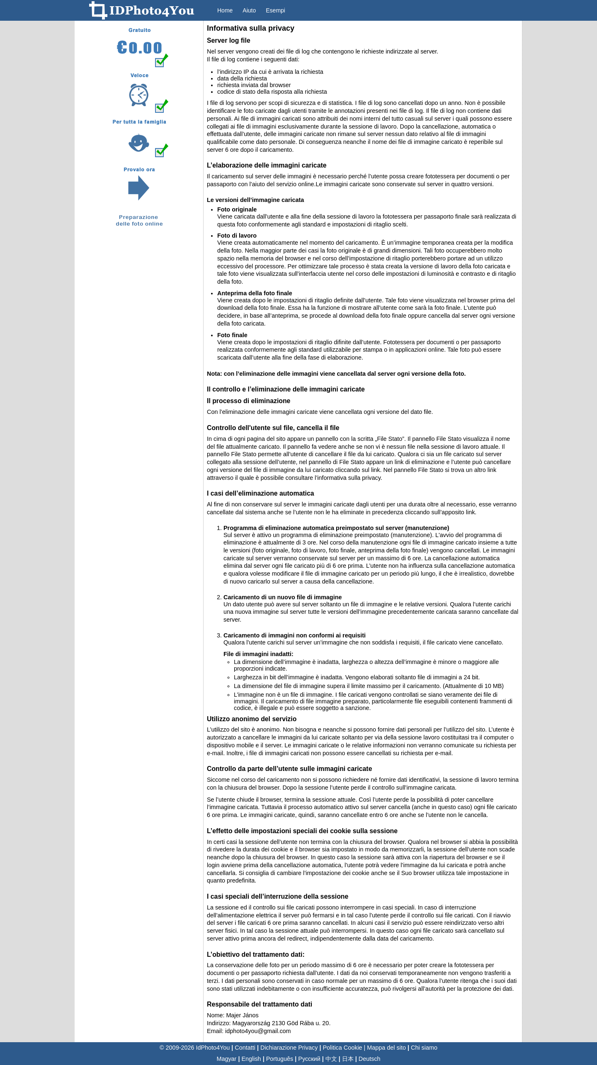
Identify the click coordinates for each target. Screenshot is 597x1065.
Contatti (245, 1047)
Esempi (275, 10)
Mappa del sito (386, 1047)
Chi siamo (424, 1047)
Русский (309, 1058)
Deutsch (370, 1058)
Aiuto (249, 10)
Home (225, 10)
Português (280, 1058)
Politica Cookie (342, 1047)
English (251, 1058)
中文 (331, 1058)
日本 (348, 1058)
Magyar (226, 1058)
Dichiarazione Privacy (289, 1047)
